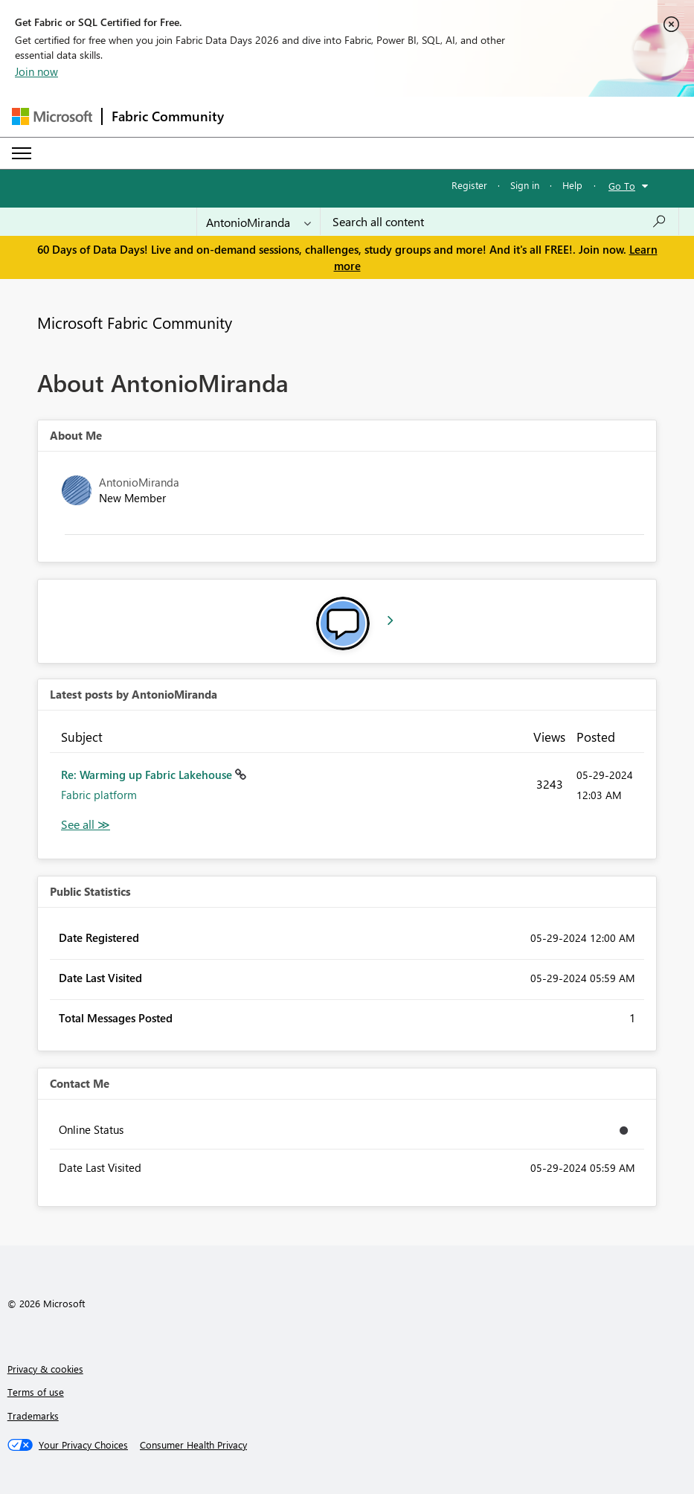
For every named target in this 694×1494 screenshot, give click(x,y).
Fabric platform (99, 794)
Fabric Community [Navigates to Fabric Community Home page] (168, 116)
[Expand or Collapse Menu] (21, 153)
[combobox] (499, 222)
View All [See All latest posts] (85, 824)
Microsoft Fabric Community (134, 322)
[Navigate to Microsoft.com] (52, 116)
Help (572, 185)
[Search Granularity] (258, 222)
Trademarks (33, 1415)
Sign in (524, 185)
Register (469, 185)
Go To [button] (621, 185)
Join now (36, 71)
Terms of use (35, 1391)
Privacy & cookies (45, 1368)
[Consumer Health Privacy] (193, 1445)
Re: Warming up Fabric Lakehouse (148, 774)
